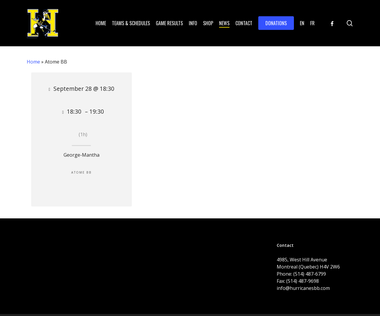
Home (33, 61)
